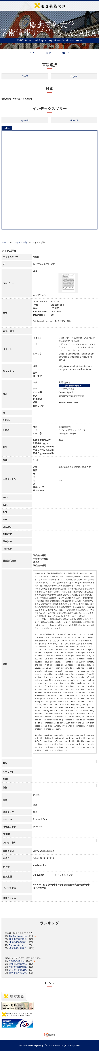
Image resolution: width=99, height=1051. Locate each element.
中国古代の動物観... (18, 967)
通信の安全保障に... (18, 942)
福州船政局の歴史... (18, 964)
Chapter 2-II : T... (17, 961)
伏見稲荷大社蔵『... (18, 948)
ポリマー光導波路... (18, 970)
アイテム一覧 (20, 242)
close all (74, 120)
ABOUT (65, 53)
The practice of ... (17, 945)
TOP (31, 53)
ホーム (5, 242)
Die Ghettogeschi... (18, 936)
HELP (47, 53)
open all (25, 120)
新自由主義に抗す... (18, 939)
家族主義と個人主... (18, 973)
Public (7, 128)
